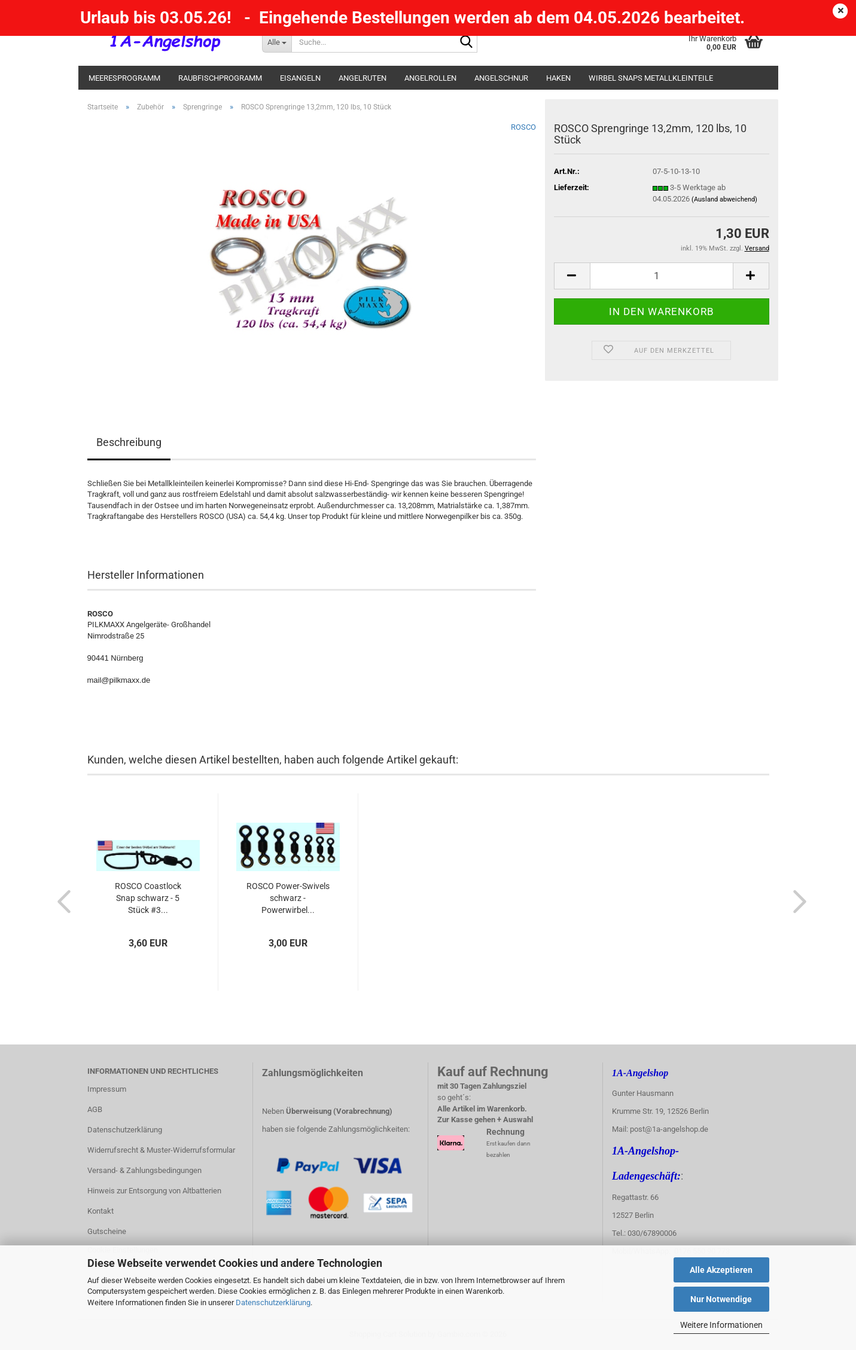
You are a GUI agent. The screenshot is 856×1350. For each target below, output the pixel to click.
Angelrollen (430, 78)
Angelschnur (501, 78)
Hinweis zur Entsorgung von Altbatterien (154, 1190)
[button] (572, 275)
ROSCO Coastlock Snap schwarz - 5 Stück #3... (148, 898)
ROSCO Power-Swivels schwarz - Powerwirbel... (288, 898)
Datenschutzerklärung (273, 1302)
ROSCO (523, 127)
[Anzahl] (661, 275)
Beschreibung (129, 442)
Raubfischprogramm (220, 78)
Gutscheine (106, 1231)
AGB (94, 1109)
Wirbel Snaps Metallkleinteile (651, 78)
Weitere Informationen (721, 1325)
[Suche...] (276, 42)
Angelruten (362, 78)
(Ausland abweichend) (724, 199)
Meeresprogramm (124, 78)
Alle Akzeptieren (721, 1270)
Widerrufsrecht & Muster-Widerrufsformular (161, 1150)
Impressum (106, 1089)
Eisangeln (300, 78)
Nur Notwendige (721, 1299)
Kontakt (100, 1211)
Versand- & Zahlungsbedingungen (144, 1170)
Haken (558, 78)
